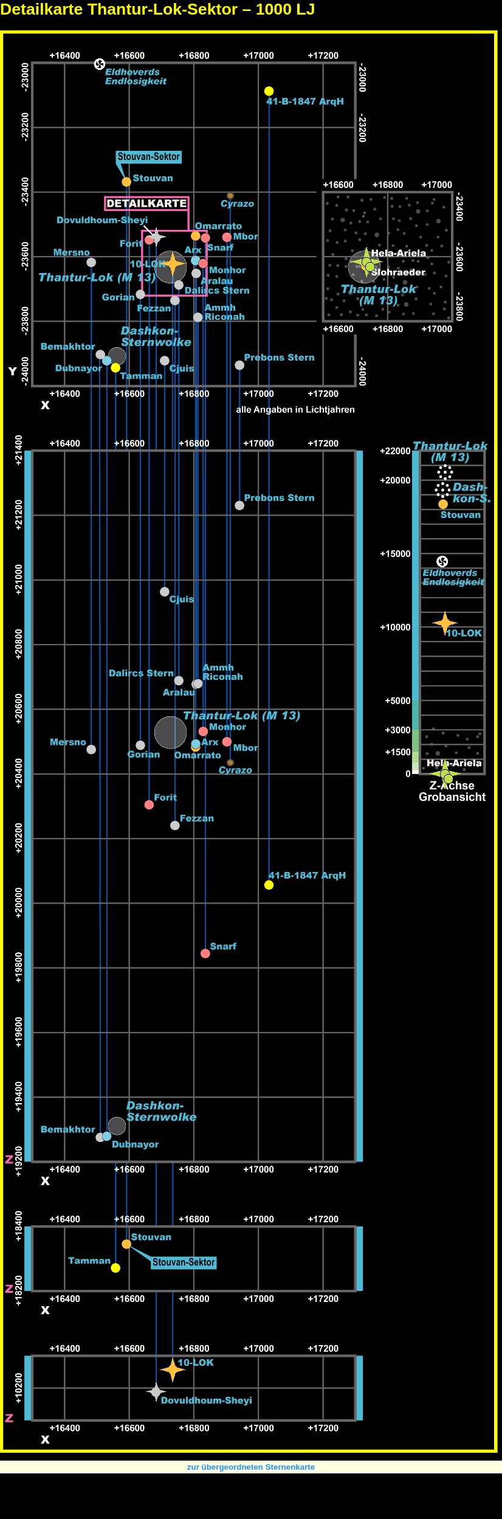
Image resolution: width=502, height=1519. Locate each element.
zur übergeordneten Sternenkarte (251, 1467)
